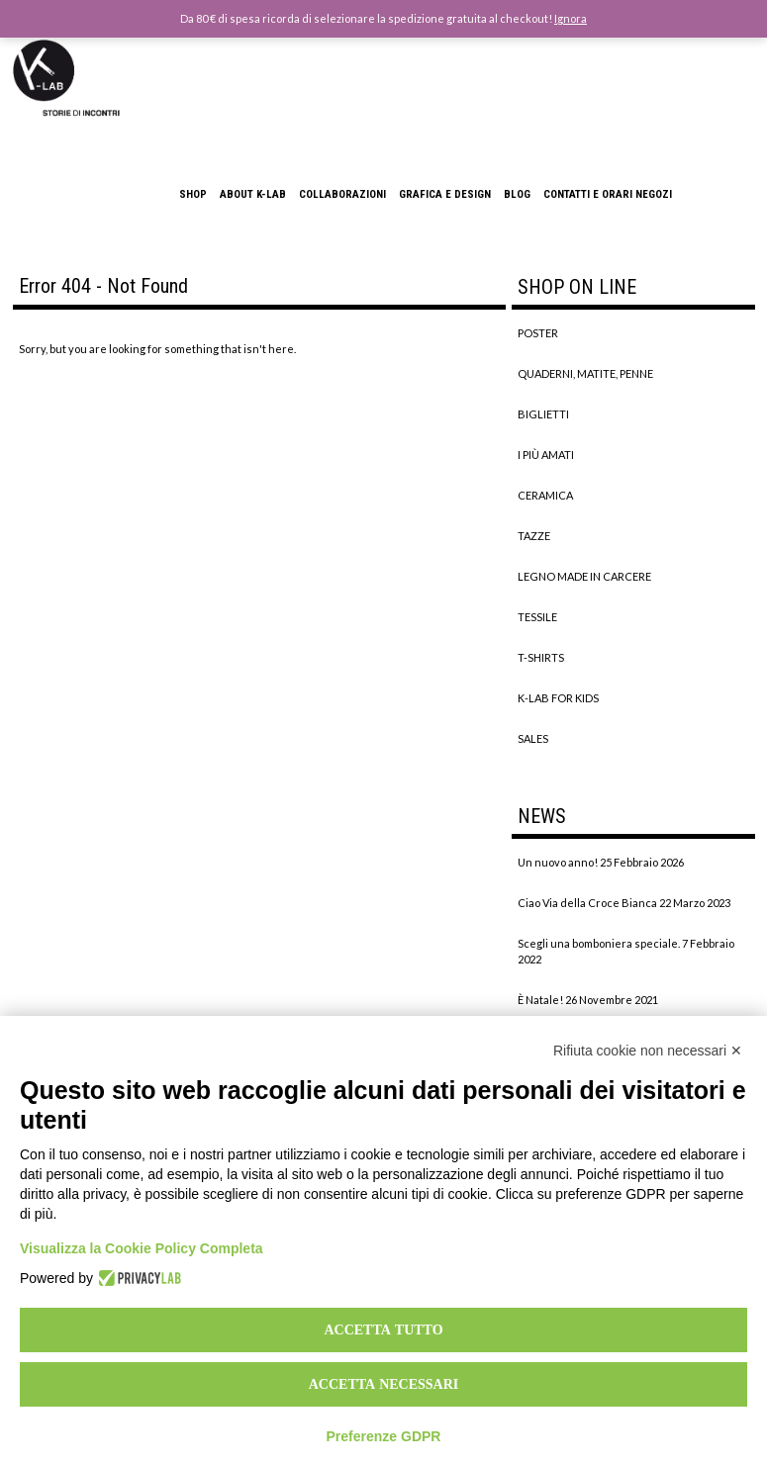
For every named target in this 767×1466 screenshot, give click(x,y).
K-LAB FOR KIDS (558, 697)
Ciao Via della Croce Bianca (587, 902)
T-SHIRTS (541, 657)
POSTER (538, 332)
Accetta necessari (384, 1384)
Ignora (570, 18)
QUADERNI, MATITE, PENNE (585, 373)
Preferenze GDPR (384, 1436)
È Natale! (540, 999)
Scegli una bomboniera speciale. (599, 943)
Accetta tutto (383, 1329)
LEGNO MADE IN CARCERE (584, 576)
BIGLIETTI (543, 414)
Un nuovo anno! (558, 862)
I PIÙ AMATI (546, 454)
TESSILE (537, 616)
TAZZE (534, 535)
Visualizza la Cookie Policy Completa (141, 1248)
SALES (533, 738)
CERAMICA (545, 495)
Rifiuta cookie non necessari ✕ (647, 1050)
